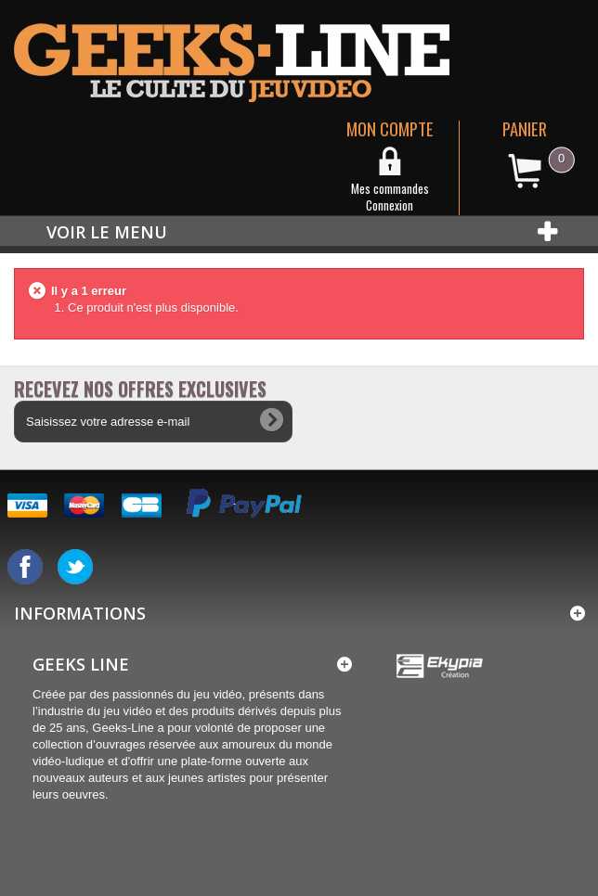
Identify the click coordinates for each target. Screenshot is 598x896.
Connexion (389, 205)
